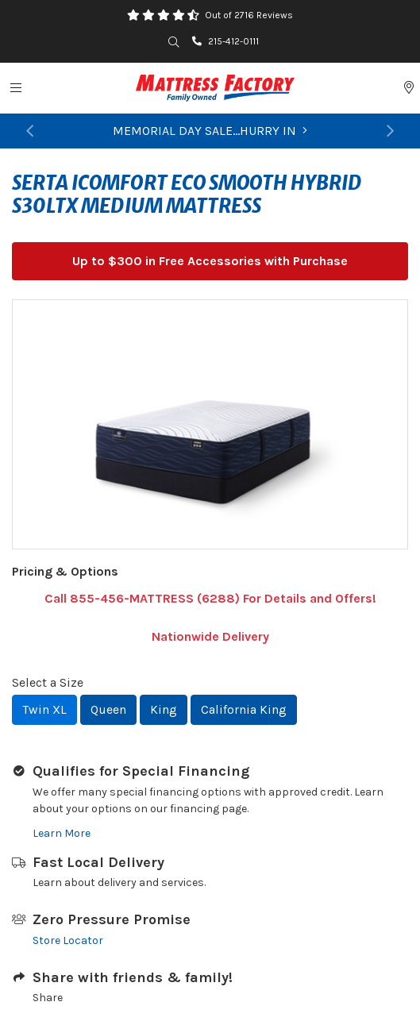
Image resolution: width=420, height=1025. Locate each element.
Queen (108, 709)
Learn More (62, 833)
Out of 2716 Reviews (249, 15)
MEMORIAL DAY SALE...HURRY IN (210, 130)
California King (244, 709)
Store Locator (68, 940)
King (163, 709)
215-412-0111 (225, 41)
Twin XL (44, 709)
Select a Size (47, 682)
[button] (30, 131)
